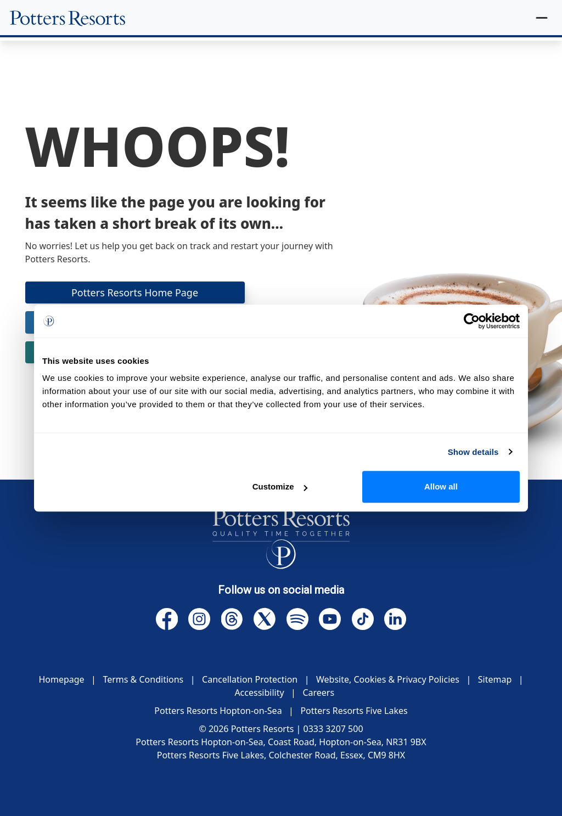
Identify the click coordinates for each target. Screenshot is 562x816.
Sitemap (495, 679)
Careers (318, 692)
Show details (473, 452)
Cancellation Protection (249, 679)
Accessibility (259, 692)
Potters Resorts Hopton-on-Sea (218, 711)
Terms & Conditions (143, 679)
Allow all (441, 486)
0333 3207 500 (333, 729)
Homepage (61, 679)
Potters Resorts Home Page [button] (135, 292)
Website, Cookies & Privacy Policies (387, 679)
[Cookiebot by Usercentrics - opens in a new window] (472, 321)
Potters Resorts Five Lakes (353, 711)
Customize (279, 486)
